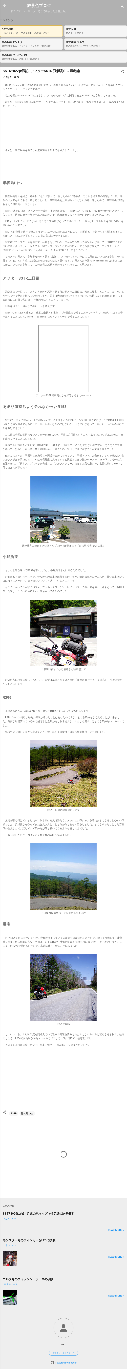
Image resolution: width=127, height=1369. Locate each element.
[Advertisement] (63, 166)
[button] (122, 71)
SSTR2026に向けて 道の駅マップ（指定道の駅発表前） (40, 1213)
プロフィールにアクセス (63, 1353)
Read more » (116, 1230)
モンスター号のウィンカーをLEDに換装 (29, 1240)
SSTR (14, 1113)
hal (63, 1344)
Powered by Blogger (63, 1362)
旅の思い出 (27, 1113)
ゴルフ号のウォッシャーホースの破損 (28, 1279)
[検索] (122, 7)
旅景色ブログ (39, 5)
